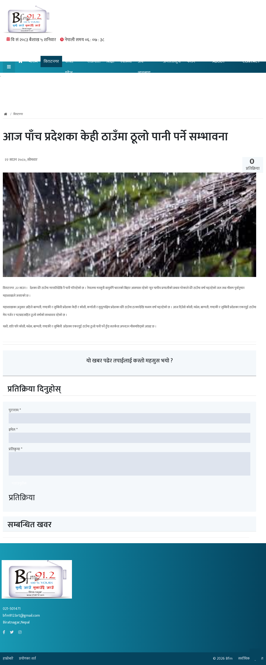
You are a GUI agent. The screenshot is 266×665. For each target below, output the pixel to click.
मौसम (33, 61)
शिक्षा (110, 61)
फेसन (191, 61)
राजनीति (93, 61)
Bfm (229, 658)
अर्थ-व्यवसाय (144, 67)
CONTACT (251, 61)
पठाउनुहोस (19, 483)
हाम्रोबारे (8, 658)
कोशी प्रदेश (69, 67)
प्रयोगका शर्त (27, 658)
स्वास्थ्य (126, 61)
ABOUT (219, 61)
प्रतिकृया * (15, 449)
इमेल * (13, 430)
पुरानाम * (15, 410)
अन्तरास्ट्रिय (172, 61)
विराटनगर (51, 61)
